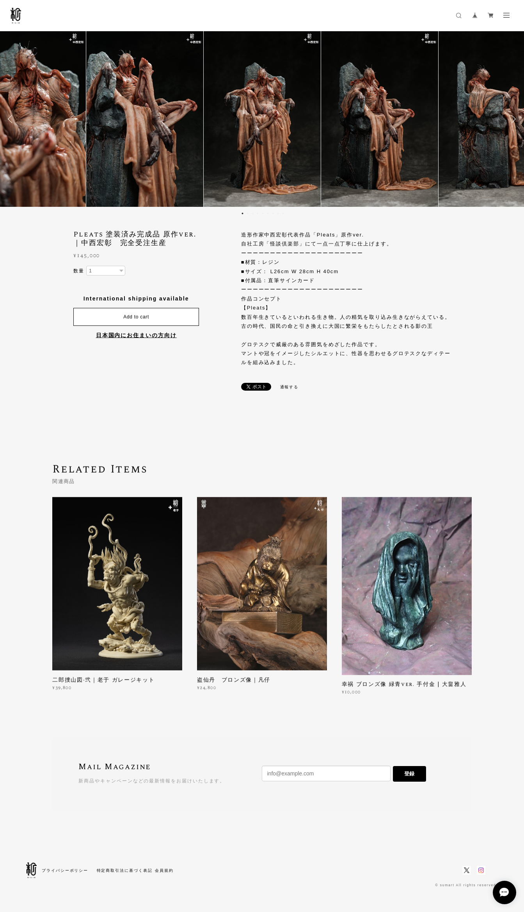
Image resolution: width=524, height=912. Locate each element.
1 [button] (242, 213)
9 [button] (283, 213)
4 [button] (257, 213)
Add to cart (136, 317)
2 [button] (247, 213)
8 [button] (278, 213)
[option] (262, 119)
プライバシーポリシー (65, 870)
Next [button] (512, 119)
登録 (409, 774)
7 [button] (273, 213)
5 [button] (262, 213)
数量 (78, 271)
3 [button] (252, 213)
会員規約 (164, 870)
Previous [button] (12, 119)
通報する (289, 387)
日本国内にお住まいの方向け (136, 335)
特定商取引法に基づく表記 (125, 870)
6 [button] (267, 213)
